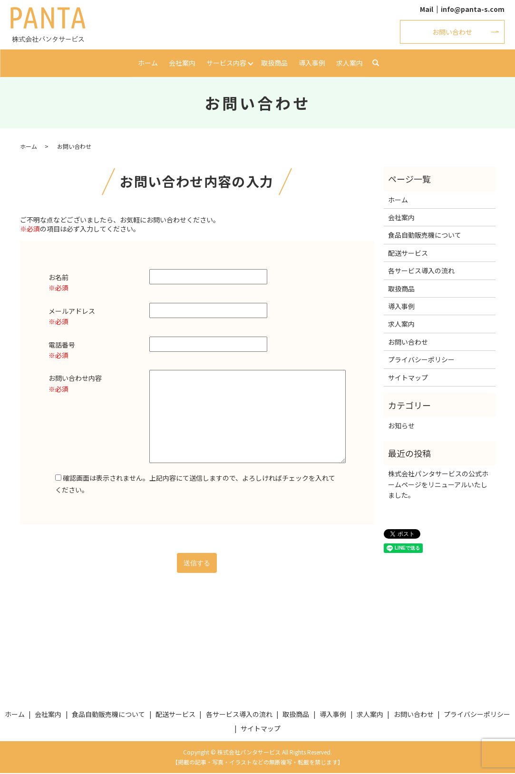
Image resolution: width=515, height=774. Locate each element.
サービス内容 (226, 63)
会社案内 (182, 63)
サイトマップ (408, 378)
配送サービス (408, 254)
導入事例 (312, 63)
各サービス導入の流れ (421, 271)
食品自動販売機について (424, 236)
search (375, 64)
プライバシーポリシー (421, 360)
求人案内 (349, 63)
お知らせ (401, 426)
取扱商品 (275, 63)
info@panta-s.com (473, 9)
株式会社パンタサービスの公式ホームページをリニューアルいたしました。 (438, 485)
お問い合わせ (452, 32)
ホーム (148, 63)
